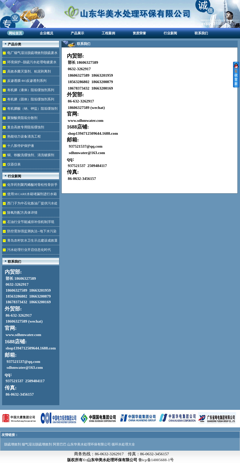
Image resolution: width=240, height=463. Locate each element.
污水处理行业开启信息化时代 (29, 250)
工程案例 (108, 33)
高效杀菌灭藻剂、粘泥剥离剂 (29, 71)
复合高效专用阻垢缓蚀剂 (25, 127)
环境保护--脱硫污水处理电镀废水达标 (29, 63)
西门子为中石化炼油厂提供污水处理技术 (30, 204)
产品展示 (77, 33)
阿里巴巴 (59, 444)
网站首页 (15, 33)
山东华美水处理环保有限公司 (89, 444)
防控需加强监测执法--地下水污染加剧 (29, 232)
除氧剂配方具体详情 (22, 212)
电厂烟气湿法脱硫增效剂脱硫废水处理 (30, 54)
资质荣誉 (139, 33)
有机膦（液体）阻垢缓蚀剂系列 (30, 90)
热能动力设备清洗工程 (24, 136)
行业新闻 (170, 33)
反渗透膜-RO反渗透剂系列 (26, 81)
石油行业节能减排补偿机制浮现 (30, 222)
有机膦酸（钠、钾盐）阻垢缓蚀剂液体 (30, 110)
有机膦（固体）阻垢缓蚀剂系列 (30, 99)
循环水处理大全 (123, 444)
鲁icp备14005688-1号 (156, 460)
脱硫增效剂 (12, 444)
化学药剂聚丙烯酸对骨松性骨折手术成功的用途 (30, 186)
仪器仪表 (14, 164)
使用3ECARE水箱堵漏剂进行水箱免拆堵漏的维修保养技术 (29, 195)
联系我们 (201, 33)
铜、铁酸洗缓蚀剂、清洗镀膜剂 (30, 155)
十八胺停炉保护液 (20, 146)
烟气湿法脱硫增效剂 (37, 444)
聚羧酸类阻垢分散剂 (22, 118)
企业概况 (46, 33)
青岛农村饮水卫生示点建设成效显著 (30, 241)
